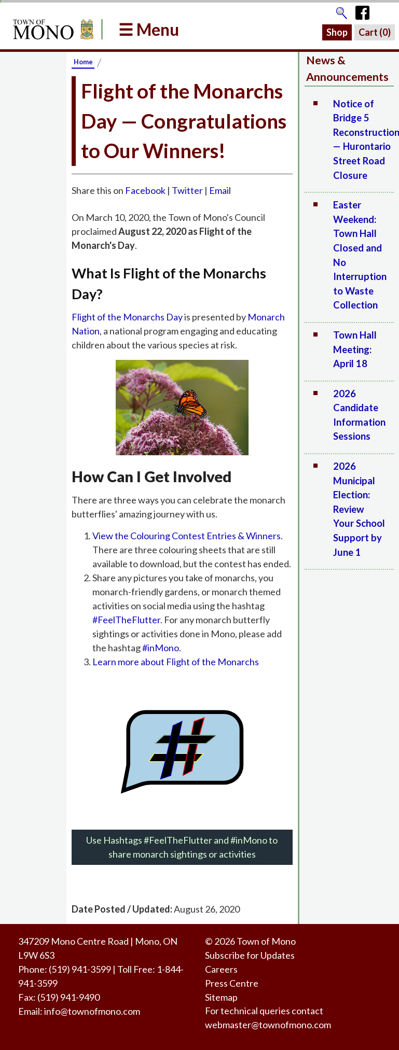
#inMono (160, 647)
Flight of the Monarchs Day (127, 317)
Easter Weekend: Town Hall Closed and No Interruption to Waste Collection (360, 255)
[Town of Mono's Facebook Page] (366, 10)
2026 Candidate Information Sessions (359, 415)
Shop (337, 32)
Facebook (145, 190)
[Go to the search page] (341, 10)
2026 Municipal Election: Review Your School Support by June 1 (359, 509)
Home (83, 62)
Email (220, 190)
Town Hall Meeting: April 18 (355, 349)
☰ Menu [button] (148, 29)
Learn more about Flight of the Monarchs (175, 661)
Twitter (187, 190)
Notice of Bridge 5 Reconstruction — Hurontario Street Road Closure (363, 139)
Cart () (375, 32)
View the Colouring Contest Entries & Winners (186, 535)
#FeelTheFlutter (126, 619)
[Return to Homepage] (51, 29)
